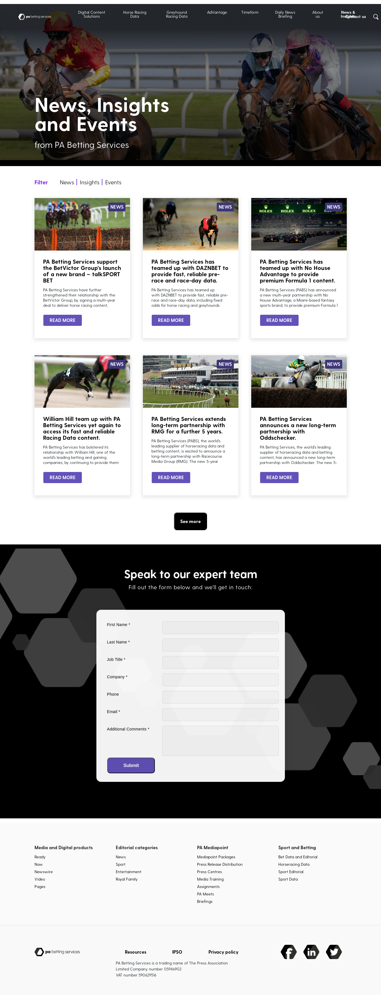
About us (317, 14)
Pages (40, 886)
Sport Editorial (290, 871)
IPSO (177, 951)
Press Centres (209, 871)
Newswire (44, 871)
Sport (120, 864)
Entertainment (128, 871)
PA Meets (205, 893)
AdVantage (217, 12)
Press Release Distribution (220, 864)
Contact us (355, 16)
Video (40, 879)
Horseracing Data (293, 864)
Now (39, 864)
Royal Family (127, 879)
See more (190, 521)
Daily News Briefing (285, 14)
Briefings (204, 901)
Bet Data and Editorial (297, 856)
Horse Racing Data (134, 14)
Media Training (210, 879)
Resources (135, 951)
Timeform (249, 12)
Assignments (208, 886)
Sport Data (288, 879)
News (121, 856)
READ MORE (63, 320)
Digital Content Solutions (91, 14)
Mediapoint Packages (216, 856)
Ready (40, 856)
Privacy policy (223, 951)
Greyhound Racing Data (176, 14)
